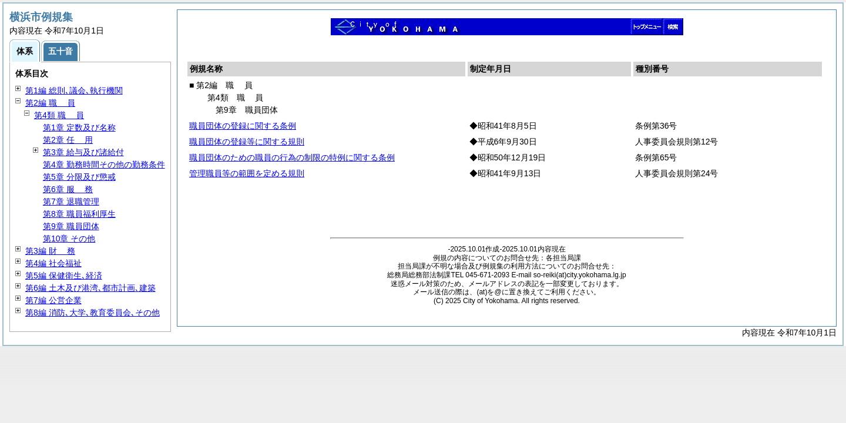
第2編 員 (50, 103)
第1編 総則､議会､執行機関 (74, 90)
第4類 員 (59, 115)
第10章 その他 (69, 238)
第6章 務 (68, 189)
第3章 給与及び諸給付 (83, 152)
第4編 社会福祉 (53, 263)
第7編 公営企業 (53, 300)
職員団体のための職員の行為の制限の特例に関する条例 (292, 157)
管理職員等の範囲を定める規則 (246, 173)
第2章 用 (68, 140)
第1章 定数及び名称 (79, 127)
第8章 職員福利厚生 (79, 214)
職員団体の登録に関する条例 (242, 125)
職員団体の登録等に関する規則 (246, 141)
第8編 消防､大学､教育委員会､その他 (92, 312)
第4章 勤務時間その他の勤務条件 (104, 164)
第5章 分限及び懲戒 (79, 177)
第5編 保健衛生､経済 (63, 275)
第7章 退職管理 (71, 201)
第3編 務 (50, 251)
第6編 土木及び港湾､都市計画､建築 (90, 288)
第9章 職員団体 (71, 226)
